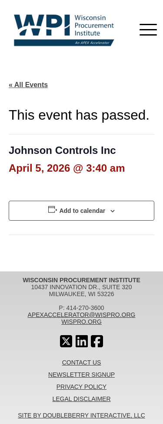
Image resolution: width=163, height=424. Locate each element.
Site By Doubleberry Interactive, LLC (81, 415)
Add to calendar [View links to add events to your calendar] (82, 210)
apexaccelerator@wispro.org (82, 314)
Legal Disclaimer (81, 398)
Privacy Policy (81, 386)
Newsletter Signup (81, 374)
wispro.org (81, 321)
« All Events (28, 84)
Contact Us (81, 362)
